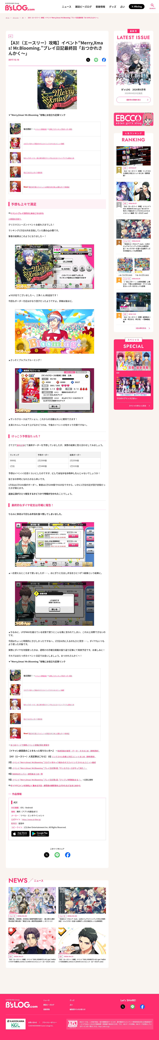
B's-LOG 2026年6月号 (133, 89)
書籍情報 (100, 6)
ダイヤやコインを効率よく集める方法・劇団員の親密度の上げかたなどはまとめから (51, 789)
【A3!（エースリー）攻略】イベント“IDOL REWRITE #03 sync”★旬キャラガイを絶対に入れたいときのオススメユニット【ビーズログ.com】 (31, 972)
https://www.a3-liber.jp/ (33, 823)
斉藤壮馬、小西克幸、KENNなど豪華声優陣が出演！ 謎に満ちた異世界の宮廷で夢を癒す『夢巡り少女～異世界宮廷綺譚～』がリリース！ (31, 926)
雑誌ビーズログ (83, 6)
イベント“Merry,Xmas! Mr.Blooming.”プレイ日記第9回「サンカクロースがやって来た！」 (55, 771)
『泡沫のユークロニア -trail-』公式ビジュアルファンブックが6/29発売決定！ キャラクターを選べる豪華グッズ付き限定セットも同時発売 (81, 926)
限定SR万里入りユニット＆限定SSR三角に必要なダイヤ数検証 (54, 187)
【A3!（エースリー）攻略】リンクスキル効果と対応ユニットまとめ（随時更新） (137, 174)
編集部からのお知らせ (79, 1009)
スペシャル (17, 18)
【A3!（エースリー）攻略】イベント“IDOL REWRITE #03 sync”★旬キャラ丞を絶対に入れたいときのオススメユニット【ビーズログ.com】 (81, 972)
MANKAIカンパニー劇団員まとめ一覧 (30, 777)
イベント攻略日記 (42, 129)
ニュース (66, 6)
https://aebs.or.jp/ (104, 1026)
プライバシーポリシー (52, 1022)
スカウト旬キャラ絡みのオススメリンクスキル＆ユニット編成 (49, 144)
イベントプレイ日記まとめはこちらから (29, 213)
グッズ (112, 6)
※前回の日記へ (15, 219)
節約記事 (21, 445)
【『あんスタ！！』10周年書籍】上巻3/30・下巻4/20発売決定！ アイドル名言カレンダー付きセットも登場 (136, 293)
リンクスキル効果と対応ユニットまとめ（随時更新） (77, 757)
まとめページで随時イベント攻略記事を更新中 (33, 745)
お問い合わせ (33, 1022)
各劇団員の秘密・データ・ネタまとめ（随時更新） (81, 751)
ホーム (8, 18)
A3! (26, 18)
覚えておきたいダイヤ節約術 (35, 173)
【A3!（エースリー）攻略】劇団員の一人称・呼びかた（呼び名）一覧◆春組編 (137, 330)
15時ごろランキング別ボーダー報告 (67, 129)
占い (122, 6)
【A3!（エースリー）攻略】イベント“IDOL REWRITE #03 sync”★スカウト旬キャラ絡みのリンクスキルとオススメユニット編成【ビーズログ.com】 (137, 212)
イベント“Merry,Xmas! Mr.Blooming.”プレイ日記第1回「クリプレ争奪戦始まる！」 (52, 783)
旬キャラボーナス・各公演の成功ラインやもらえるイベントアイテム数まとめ (56, 158)
